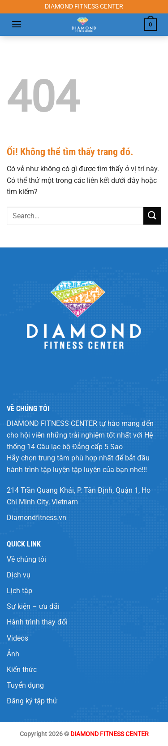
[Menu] (16, 23)
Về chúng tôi (26, 559)
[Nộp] (152, 216)
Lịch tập (19, 590)
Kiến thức (22, 669)
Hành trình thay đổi (37, 622)
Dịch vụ (18, 575)
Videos (17, 638)
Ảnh (13, 654)
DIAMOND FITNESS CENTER (52, 423)
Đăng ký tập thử (32, 701)
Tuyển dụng (25, 685)
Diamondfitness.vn (36, 517)
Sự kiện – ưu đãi (33, 606)
